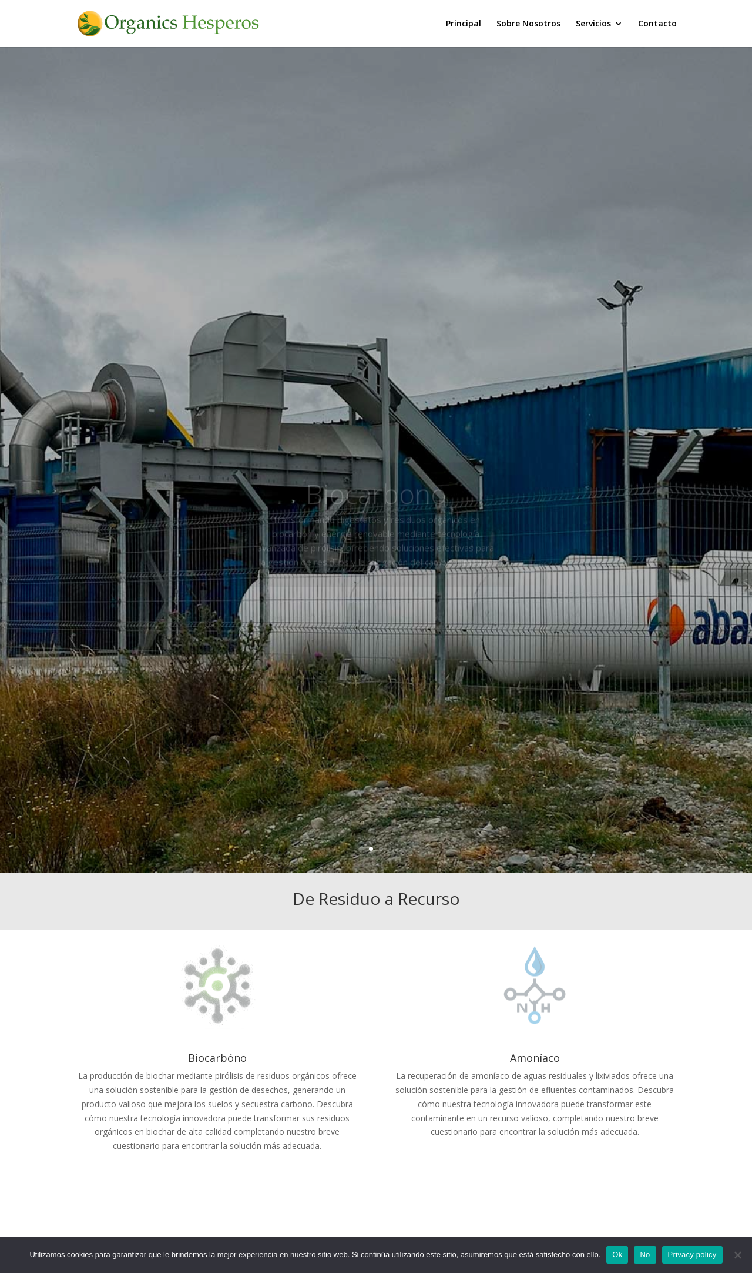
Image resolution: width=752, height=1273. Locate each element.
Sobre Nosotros (528, 24)
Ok (617, 1254)
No (645, 1254)
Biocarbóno (217, 1058)
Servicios (593, 24)
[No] (737, 1255)
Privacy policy (692, 1254)
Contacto (657, 24)
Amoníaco (535, 1058)
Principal (463, 24)
